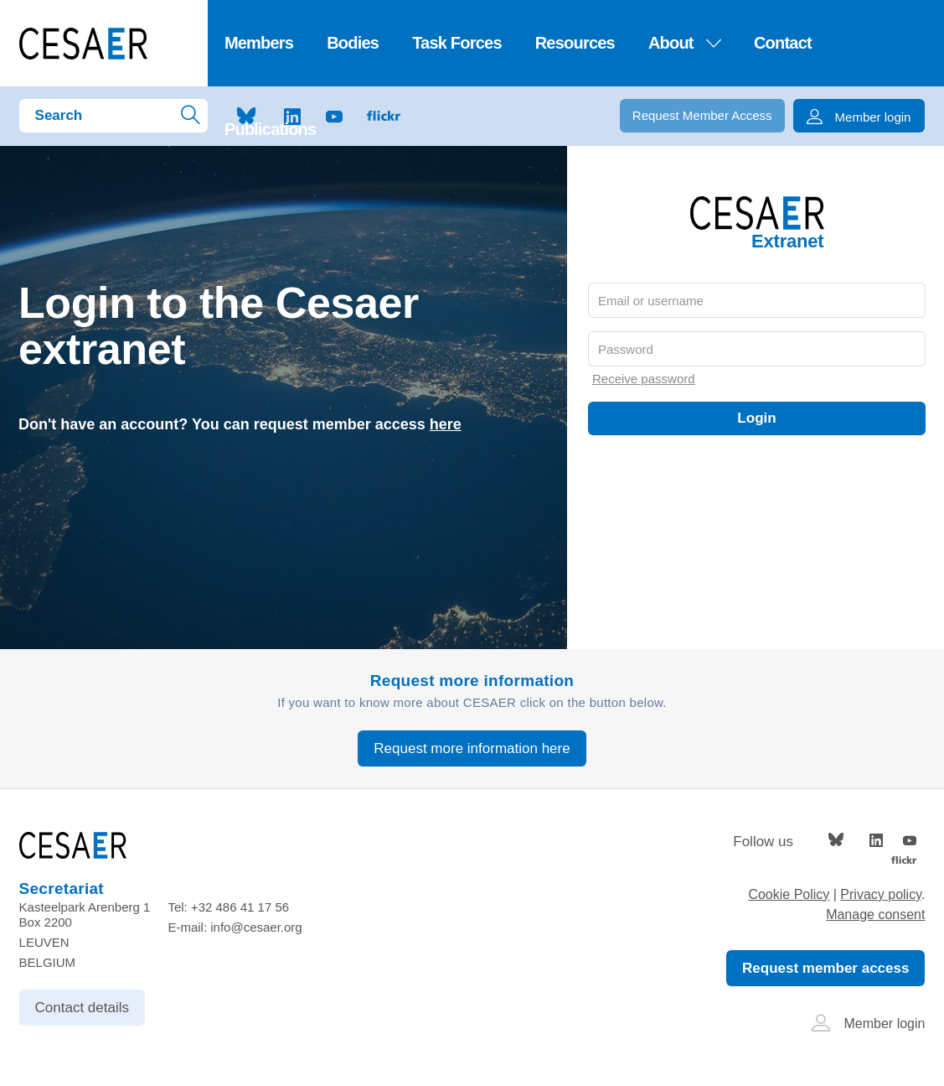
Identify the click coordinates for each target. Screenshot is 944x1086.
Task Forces (457, 43)
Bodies (353, 43)
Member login (869, 1023)
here (446, 424)
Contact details (82, 1008)
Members (258, 43)
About (684, 43)
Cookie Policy (788, 894)
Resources (575, 43)
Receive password (643, 379)
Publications (270, 129)
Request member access (825, 968)
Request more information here (472, 748)
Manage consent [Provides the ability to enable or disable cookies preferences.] (875, 914)
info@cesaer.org (256, 927)
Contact (783, 43)
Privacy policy (880, 894)
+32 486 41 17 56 (240, 907)
